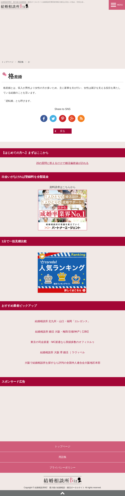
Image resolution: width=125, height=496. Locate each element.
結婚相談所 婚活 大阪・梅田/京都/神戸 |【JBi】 (62, 331)
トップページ (7, 62)
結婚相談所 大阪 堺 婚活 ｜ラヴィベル (62, 352)
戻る (62, 131)
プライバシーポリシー (62, 467)
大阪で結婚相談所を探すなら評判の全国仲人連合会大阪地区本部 (62, 362)
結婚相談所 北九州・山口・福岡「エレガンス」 (62, 321)
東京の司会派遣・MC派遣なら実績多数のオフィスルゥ (63, 342)
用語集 (21, 62)
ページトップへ (62, 493)
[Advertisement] (62, 34)
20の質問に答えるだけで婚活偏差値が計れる (62, 163)
